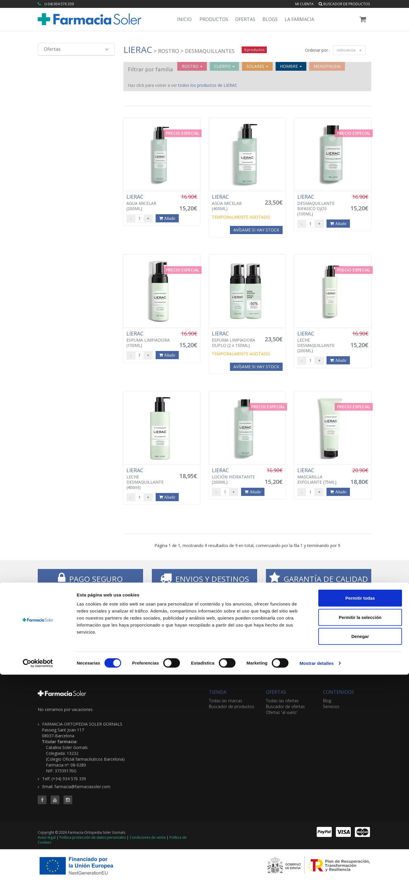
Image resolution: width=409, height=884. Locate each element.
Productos (214, 19)
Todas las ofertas (282, 700)
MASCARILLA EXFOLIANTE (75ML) (320, 476)
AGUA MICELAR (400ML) (235, 202)
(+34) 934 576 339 (59, 3)
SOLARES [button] (257, 66)
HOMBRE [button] (291, 66)
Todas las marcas (225, 700)
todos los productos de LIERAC (207, 85)
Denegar (360, 845)
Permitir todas (360, 807)
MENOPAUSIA (327, 66)
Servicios (331, 706)
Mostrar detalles (317, 872)
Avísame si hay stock (256, 230)
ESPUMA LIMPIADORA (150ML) (149, 339)
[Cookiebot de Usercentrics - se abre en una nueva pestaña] (37, 872)
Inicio (184, 19)
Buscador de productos (344, 3)
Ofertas (245, 19)
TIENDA (217, 692)
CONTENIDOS (338, 692)
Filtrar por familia (150, 69)
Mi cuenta (304, 3)
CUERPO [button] (224, 66)
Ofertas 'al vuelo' (281, 712)
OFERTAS (276, 692)
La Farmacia (299, 19)
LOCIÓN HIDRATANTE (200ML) (235, 476)
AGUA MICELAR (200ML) (149, 202)
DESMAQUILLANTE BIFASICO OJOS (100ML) (320, 205)
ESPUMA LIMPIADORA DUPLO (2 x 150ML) (235, 339)
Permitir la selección (360, 826)
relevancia (349, 50)
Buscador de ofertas (285, 706)
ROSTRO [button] (192, 66)
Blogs (270, 19)
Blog (327, 700)
